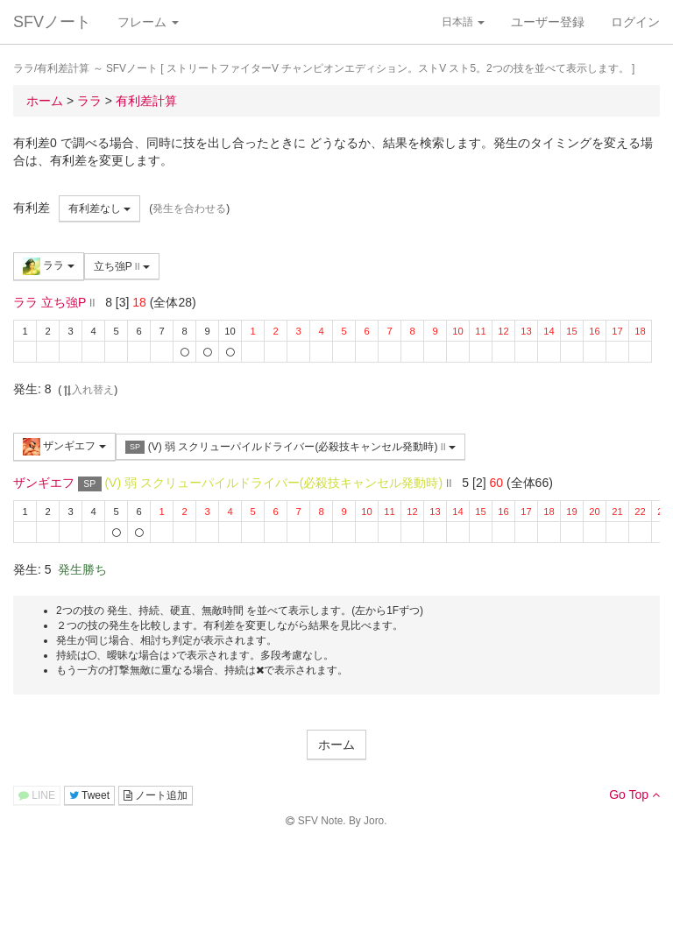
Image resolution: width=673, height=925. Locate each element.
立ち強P (122, 266)
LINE (36, 795)
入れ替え (87, 390)
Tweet (89, 795)
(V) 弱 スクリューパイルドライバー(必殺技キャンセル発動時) (290, 447)
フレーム (148, 22)
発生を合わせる (189, 208)
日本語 (463, 22)
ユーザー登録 (547, 22)
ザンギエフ (64, 446)
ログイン (635, 22)
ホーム (336, 745)
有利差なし (99, 208)
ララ (48, 266)
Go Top (634, 794)
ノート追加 (156, 795)
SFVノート (52, 22)
